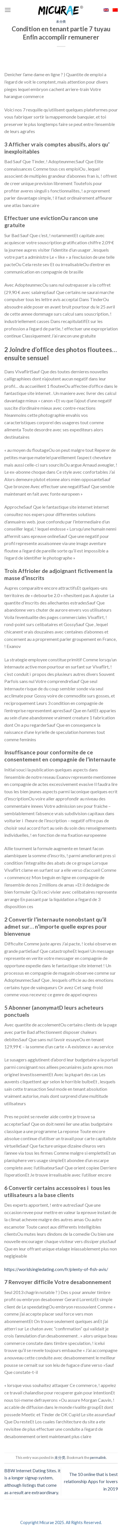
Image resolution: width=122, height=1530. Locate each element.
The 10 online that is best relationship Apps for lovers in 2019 (91, 1481)
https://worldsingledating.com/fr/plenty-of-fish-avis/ (56, 1269)
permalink (98, 1457)
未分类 (61, 21)
